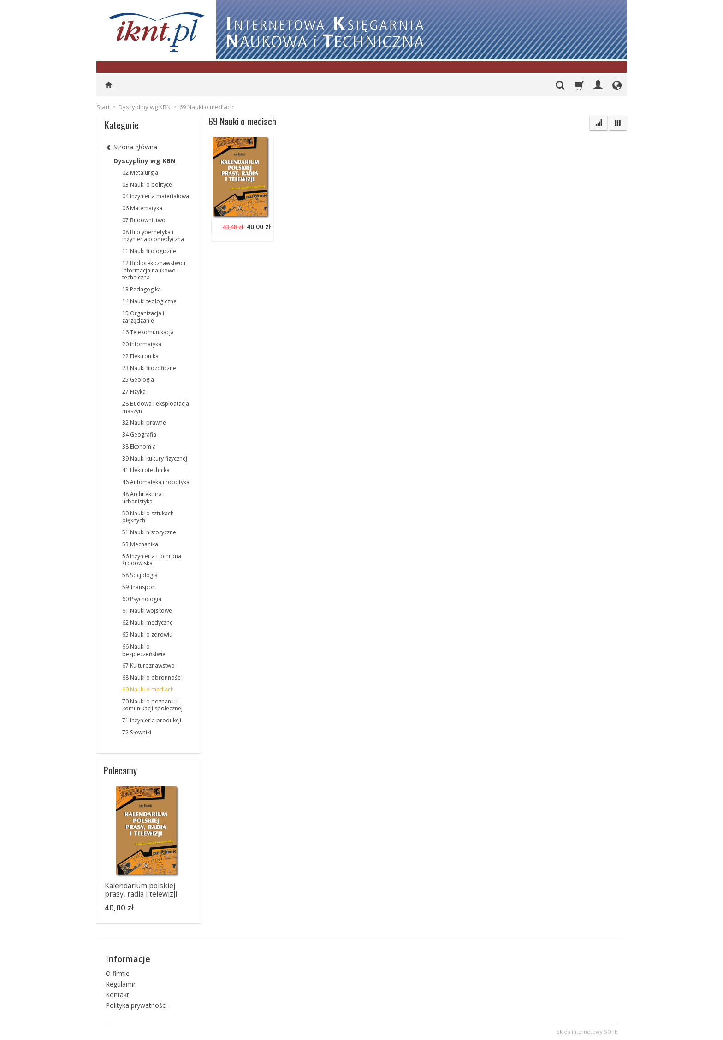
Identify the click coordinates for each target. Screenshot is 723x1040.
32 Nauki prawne (144, 422)
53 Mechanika (140, 544)
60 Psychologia (141, 599)
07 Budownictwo (144, 220)
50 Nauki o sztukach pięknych (148, 517)
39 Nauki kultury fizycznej (154, 458)
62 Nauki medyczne (147, 622)
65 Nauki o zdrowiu (147, 634)
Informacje (128, 958)
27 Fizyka (134, 392)
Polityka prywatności (136, 1003)
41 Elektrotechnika (146, 470)
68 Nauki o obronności (152, 677)
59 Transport (139, 587)
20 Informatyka (141, 344)
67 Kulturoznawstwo (148, 665)
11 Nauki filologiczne (149, 251)
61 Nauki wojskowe (147, 611)
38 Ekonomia (139, 446)
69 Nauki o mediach (148, 689)
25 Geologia (138, 380)
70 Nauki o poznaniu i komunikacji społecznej (152, 705)
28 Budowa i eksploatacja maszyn (155, 407)
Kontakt (117, 993)
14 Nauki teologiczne (149, 301)
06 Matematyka (142, 208)
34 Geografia (139, 434)
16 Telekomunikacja (148, 332)
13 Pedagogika (141, 289)
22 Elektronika (140, 356)
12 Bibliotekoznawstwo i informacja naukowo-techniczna (153, 270)
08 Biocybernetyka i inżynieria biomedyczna (153, 235)
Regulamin (121, 982)
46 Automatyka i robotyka (156, 482)
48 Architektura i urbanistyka (143, 497)
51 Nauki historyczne (149, 532)
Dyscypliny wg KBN (144, 160)
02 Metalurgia (140, 173)
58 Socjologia (140, 575)
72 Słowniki (136, 732)
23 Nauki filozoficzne (149, 368)
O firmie (118, 972)
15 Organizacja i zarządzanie (143, 317)
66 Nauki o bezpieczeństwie (144, 650)
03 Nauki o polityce (147, 185)
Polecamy (120, 770)
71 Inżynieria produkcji (151, 720)
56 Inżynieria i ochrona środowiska (151, 559)
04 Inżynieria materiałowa (155, 196)
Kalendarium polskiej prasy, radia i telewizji (141, 890)
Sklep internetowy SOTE (587, 1030)
